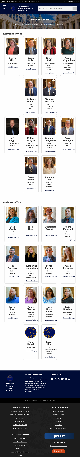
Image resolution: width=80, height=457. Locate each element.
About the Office (48, 21)
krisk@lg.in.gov (49, 70)
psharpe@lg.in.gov (32, 316)
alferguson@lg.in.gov (70, 273)
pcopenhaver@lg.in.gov (70, 70)
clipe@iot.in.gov (50, 354)
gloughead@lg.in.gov (51, 148)
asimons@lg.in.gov (32, 109)
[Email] (69, 375)
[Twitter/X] (55, 375)
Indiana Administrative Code (20, 449)
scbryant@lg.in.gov (51, 232)
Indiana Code (20, 445)
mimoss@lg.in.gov (32, 232)
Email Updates (20, 442)
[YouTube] (62, 375)
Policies (58, 415)
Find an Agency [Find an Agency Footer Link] (20, 418)
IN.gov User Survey (58, 408)
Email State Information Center (20, 411)
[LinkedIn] (66, 375)
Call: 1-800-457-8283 (20, 421)
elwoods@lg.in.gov (14, 234)
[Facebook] (52, 375)
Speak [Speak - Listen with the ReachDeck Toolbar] (58, 448)
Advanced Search (58, 411)
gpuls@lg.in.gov (31, 65)
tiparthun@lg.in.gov (14, 273)
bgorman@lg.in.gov (51, 273)
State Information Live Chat (20, 408)
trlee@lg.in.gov (13, 314)
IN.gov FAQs (58, 421)
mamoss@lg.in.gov (51, 317)
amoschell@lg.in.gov (69, 236)
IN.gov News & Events (20, 438)
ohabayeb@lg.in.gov (69, 146)
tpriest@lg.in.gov (31, 185)
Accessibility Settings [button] (58, 439)
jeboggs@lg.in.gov (14, 146)
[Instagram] (59, 375)
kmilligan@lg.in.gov (32, 148)
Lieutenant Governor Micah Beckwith (34, 6)
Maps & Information (20, 435)
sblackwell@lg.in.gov (51, 109)
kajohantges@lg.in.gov (33, 277)
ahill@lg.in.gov (49, 187)
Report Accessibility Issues (58, 442)
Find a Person (20, 415)
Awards (20, 452)
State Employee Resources (58, 425)
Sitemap (58, 418)
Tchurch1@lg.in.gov (32, 347)
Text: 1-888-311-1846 (20, 425)
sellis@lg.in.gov (13, 63)
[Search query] (67, 7)
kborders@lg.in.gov (69, 314)
